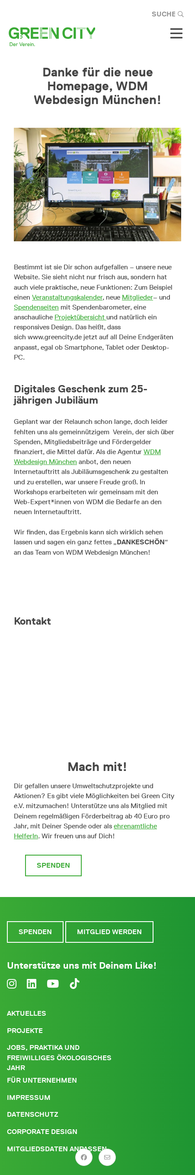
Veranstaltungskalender (67, 297)
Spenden (53, 865)
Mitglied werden (126, 865)
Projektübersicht (80, 317)
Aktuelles (26, 1013)
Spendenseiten (36, 307)
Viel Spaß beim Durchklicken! (94, 577)
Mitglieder (137, 297)
